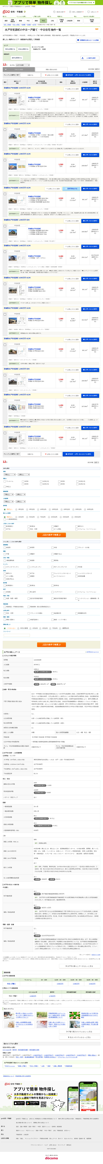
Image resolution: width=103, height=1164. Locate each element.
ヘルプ (46, 1145)
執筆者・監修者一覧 (79, 1138)
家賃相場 (59, 1126)
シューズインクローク (85, 573)
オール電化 (57, 529)
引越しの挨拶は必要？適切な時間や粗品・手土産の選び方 (89, 1024)
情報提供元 (78, 1118)
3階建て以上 (58, 554)
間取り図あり (92, 1055)
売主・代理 (33, 529)
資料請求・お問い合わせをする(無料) (78, 75)
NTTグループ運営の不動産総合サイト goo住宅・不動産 (19, 6)
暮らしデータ (53, 1138)
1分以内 (21, 517)
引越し (22, 1138)
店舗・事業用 (58, 1066)
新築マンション (20, 1130)
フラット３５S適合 (36, 613)
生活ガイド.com (96, 954)
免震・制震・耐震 (12, 598)
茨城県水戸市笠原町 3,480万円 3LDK (17, 245)
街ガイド (60, 1138)
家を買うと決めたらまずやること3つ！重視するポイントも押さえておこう (24, 1015)
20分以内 (77, 517)
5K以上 (8, 486)
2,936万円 (76, 983)
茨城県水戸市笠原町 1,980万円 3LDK (17, 308)
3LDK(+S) (46, 484)
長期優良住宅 (82, 613)
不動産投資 (68, 1066)
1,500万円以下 (37, 1055)
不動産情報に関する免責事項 (23, 1076)
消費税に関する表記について (41, 1122)
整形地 (56, 560)
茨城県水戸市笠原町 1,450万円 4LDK (17, 395)
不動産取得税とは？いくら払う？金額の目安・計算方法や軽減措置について (56, 1015)
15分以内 (66, 517)
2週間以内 (65, 628)
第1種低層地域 (29, 1057)
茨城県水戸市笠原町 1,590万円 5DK (17, 220)
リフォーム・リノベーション (87, 529)
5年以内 (32, 509)
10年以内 (43, 509)
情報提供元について (8, 1076)
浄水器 (80, 567)
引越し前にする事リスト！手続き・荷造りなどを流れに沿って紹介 (56, 1024)
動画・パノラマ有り (60, 619)
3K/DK (26, 484)
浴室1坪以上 (10, 579)
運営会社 (68, 1145)
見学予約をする (71, 188)
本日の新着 (24, 628)
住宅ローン (67, 1130)
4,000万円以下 (70, 1055)
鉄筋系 (8, 547)
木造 (55, 547)
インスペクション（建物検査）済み (88, 599)
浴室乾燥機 (81, 576)
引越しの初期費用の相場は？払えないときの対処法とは (24, 1024)
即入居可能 (39, 1057)
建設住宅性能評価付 (60, 598)
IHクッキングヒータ (60, 567)
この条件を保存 (90, 58)
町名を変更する (23, 49)
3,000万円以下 (59, 1055)
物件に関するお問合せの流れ (66, 1118)
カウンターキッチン (12, 567)
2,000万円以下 (48, 1055)
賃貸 (49, 1066)
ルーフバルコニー (59, 576)
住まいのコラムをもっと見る (80, 1037)
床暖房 (32, 576)
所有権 (8, 592)
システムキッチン (35, 567)
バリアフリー (58, 592)
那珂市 (15, 1050)
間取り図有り (10, 619)
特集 (17, 1138)
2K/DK (63, 481)
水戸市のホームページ (93, 652)
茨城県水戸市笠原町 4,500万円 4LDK (17, 88)
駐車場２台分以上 (50, 1057)
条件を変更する (17, 58)
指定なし (10, 509)
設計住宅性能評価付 (36, 598)
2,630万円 (60, 983)
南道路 (32, 560)
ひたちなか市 (7, 1050)
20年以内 (67, 509)
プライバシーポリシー (37, 1145)
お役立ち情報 (5, 1138)
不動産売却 (19, 1134)
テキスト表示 (19, 69)
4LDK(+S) (82, 484)
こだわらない (11, 628)
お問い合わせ (52, 1145)
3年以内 (21, 509)
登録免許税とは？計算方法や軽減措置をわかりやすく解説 (89, 1015)
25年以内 (78, 509)
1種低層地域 (10, 560)
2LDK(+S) (82, 481)
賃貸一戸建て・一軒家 (35, 1126)
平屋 (7, 554)
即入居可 (33, 592)
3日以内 (45, 628)
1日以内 (35, 628)
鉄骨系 (32, 547)
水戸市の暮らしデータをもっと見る (80, 966)
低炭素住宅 (57, 613)
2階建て (56, 526)
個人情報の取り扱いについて (24, 1122)
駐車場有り (9, 526)
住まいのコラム (68, 1138)
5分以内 (32, 517)
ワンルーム (9, 481)
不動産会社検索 (44, 1138)
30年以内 (90, 509)
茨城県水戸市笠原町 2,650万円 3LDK (17, 123)
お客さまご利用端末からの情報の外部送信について (43, 1118)
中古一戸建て (34, 1066)
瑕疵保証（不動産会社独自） (15, 606)
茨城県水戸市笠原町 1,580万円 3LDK (17, 154)
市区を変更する (10, 49)
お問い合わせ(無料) (90, 89)
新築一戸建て (22, 1066)
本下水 (8, 529)
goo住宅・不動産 (6, 1118)
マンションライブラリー (31, 1138)
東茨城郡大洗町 (34, 1050)
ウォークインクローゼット (62, 573)
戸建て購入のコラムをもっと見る (80, 1031)
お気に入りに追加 (51, 75)
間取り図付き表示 (51, 69)
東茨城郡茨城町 (23, 1050)
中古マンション (10, 1066)
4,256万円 (33, 996)
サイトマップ (61, 1145)
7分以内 (42, 517)
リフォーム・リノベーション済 (67, 1057)
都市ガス (81, 526)
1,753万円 (52, 996)
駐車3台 (56, 585)
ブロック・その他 (83, 547)
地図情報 (88, 1138)
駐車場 (54, 1126)
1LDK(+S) (46, 481)
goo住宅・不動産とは (22, 1118)
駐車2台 (32, 526)
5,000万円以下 (81, 1055)
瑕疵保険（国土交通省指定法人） (40, 606)
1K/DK (26, 481)
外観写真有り (34, 619)
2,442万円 (92, 983)
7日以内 (55, 628)
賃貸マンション (46, 1126)
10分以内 (54, 517)
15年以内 (55, 509)
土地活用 (26, 1134)
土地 (43, 1066)
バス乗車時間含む (12, 519)
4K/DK (63, 484)
